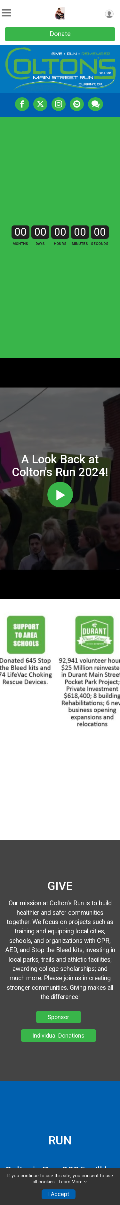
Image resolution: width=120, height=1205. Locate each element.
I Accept (58, 1194)
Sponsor (58, 1017)
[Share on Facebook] (22, 104)
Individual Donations (58, 1035)
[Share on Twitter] (40, 104)
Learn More (71, 1182)
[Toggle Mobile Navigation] (6, 12)
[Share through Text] (95, 104)
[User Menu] (109, 14)
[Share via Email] (77, 104)
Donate (60, 34)
